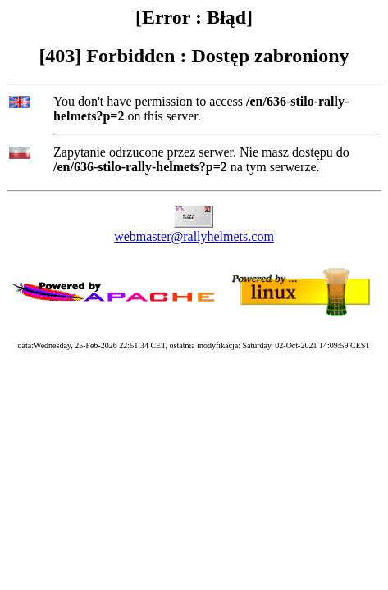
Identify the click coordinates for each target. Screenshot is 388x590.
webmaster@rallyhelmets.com (194, 236)
